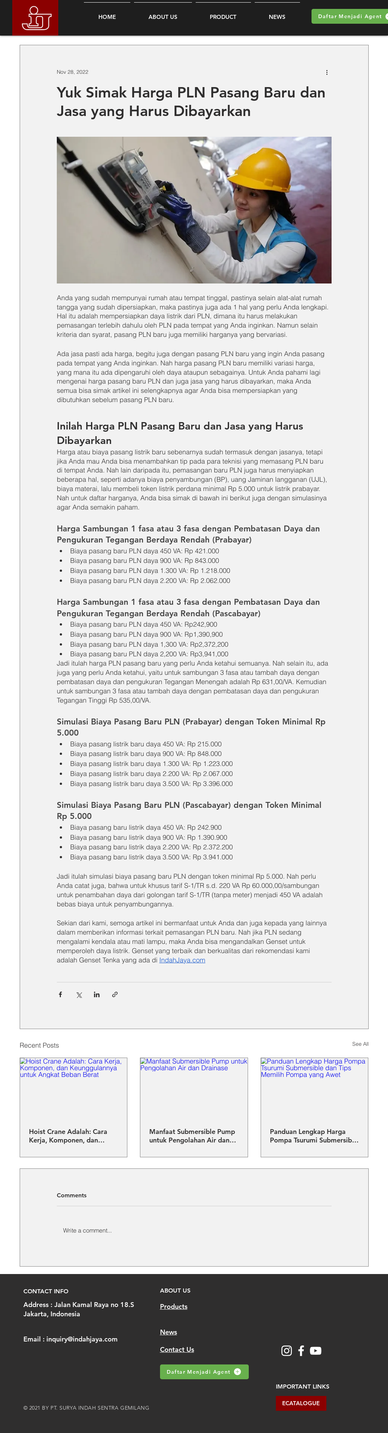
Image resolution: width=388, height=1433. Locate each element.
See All (360, 1044)
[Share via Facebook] (60, 994)
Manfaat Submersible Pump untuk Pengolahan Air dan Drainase (192, 1135)
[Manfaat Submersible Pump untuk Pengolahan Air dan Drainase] (194, 1088)
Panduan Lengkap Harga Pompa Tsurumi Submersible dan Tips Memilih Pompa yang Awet (314, 1135)
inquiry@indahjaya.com (82, 1339)
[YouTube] (316, 1351)
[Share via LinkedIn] (96, 994)
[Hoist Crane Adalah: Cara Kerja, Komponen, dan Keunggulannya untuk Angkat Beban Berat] (73, 1088)
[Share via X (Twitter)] (78, 994)
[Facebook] (301, 1351)
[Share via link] (114, 994)
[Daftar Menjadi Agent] (204, 1371)
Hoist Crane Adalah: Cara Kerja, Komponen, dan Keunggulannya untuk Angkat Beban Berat (68, 1135)
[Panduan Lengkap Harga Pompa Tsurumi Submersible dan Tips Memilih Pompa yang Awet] (314, 1088)
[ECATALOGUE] (301, 1403)
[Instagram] (287, 1351)
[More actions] (327, 71)
